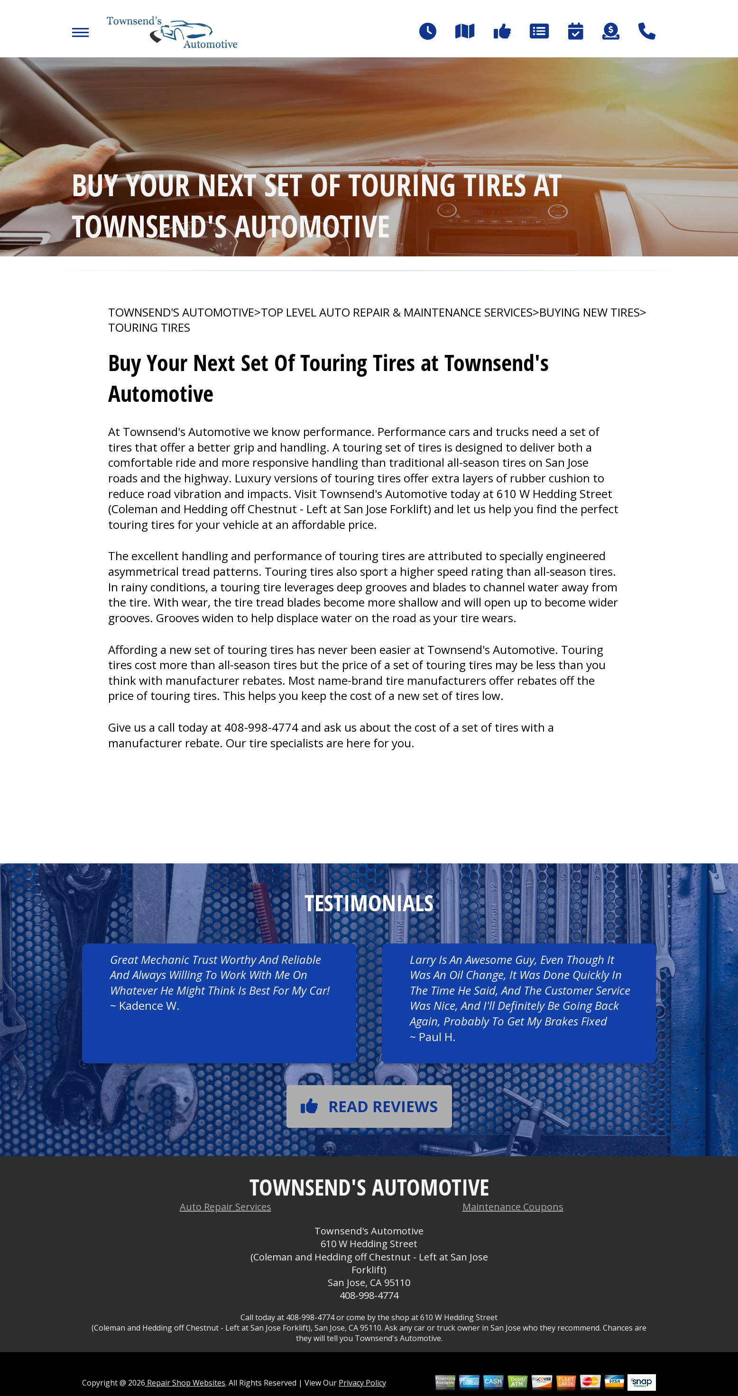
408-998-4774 (261, 727)
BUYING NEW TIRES (589, 312)
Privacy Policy (362, 1383)
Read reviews (369, 1106)
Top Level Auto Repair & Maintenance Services (397, 312)
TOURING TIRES (149, 327)
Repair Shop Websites (185, 1383)
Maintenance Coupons (512, 1206)
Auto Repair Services (225, 1206)
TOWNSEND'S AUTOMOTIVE (181, 312)
